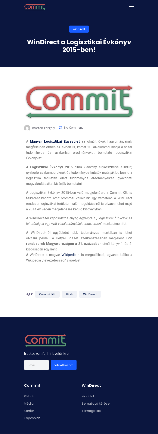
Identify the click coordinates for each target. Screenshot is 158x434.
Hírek (69, 294)
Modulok (88, 396)
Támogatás (91, 410)
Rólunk (29, 396)
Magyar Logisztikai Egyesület (55, 141)
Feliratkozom (64, 365)
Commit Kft (47, 294)
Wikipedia (69, 255)
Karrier (29, 410)
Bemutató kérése (96, 403)
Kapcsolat (32, 418)
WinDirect (79, 29)
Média (29, 403)
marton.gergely (39, 128)
